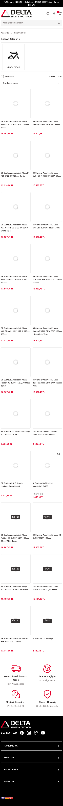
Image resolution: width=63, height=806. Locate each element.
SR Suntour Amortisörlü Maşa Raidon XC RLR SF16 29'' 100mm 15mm (15, 124)
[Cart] (60, 14)
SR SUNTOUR (20, 33)
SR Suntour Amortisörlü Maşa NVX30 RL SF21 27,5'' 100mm (45, 588)
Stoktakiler (9, 76)
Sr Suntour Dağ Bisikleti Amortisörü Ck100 (43, 484)
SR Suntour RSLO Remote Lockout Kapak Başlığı (12, 484)
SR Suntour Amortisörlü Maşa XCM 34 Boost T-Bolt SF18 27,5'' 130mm (14, 279)
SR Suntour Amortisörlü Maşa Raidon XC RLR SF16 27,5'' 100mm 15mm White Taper (47, 331)
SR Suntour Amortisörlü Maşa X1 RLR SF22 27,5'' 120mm (15, 640)
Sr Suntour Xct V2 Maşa (43, 638)
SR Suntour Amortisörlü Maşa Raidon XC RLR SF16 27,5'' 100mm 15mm (15, 383)
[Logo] (16, 13)
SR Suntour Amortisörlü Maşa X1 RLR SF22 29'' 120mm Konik (15, 174)
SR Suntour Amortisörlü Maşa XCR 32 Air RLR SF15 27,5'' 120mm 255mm (15, 331)
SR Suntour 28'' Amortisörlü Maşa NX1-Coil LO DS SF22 (15, 433)
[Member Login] (54, 14)
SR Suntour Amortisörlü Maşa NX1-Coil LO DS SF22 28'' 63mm (14, 588)
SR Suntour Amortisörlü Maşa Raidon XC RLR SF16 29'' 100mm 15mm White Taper (15, 538)
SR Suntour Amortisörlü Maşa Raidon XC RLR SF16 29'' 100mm (46, 123)
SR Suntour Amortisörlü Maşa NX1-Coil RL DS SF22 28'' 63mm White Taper (14, 228)
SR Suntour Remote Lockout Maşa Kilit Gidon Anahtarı (45, 433)
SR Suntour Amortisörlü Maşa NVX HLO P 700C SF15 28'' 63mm (47, 174)
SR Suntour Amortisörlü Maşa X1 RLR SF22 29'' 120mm (47, 536)
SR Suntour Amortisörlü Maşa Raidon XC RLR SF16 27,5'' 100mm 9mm (47, 383)
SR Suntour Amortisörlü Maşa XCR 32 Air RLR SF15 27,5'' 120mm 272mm (47, 279)
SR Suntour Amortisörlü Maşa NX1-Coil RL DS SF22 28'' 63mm (46, 226)
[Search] (31, 23)
